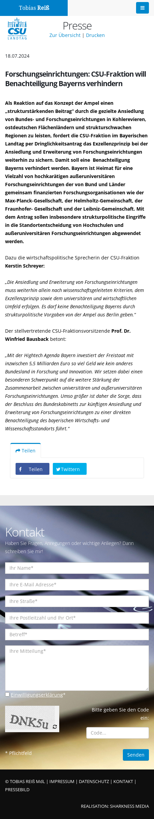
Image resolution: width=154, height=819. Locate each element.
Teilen (26, 450)
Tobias (34, 8)
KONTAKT (123, 781)
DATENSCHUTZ (94, 781)
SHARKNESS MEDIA (129, 806)
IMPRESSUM (61, 781)
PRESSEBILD (17, 790)
